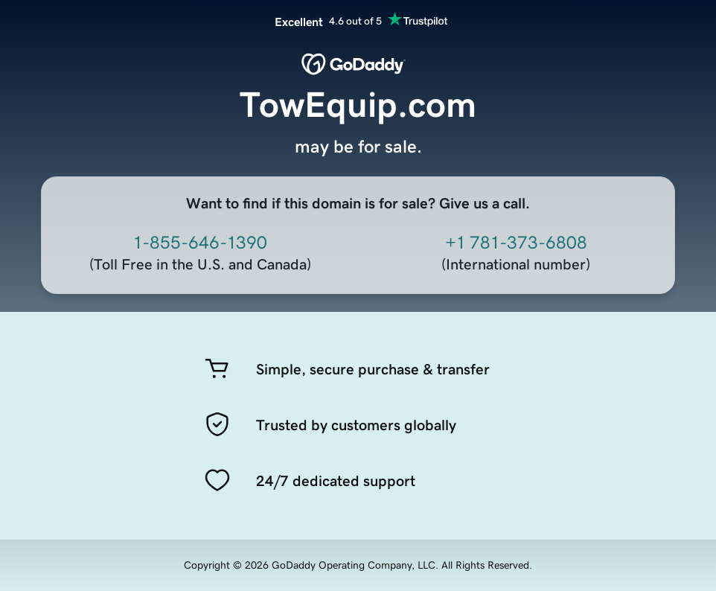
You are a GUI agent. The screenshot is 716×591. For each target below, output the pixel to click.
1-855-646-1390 (200, 243)
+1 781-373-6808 (516, 243)
